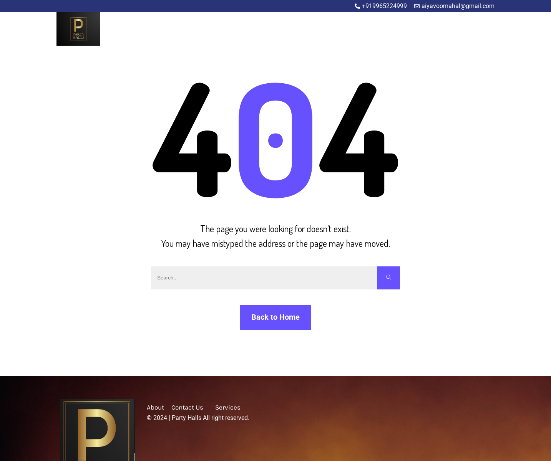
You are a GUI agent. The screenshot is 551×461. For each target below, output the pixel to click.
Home (379, 29)
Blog (457, 29)
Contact (484, 29)
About (405, 29)
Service (432, 29)
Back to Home (275, 317)
